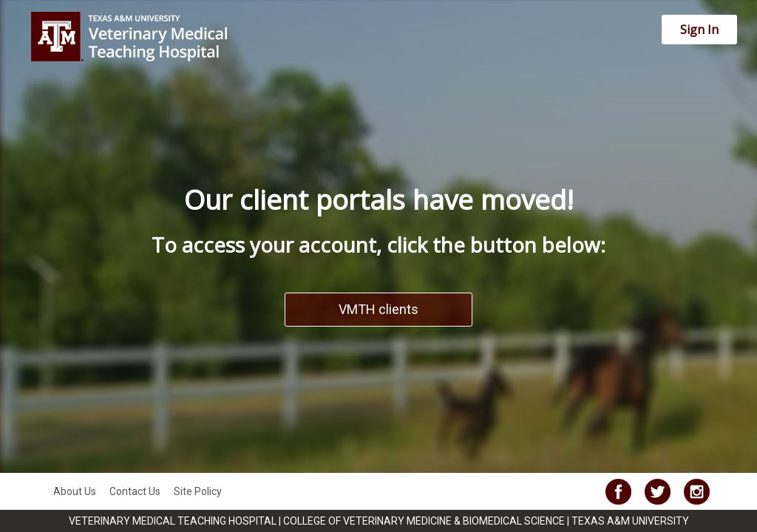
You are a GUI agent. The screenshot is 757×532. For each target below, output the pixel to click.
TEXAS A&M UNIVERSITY (630, 521)
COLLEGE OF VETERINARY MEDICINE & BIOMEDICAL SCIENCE (425, 521)
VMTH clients (378, 309)
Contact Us (134, 491)
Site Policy (198, 491)
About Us (74, 491)
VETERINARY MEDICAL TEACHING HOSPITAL (174, 521)
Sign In (699, 29)
